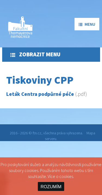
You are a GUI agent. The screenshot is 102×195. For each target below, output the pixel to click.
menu (87, 24)
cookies (66, 176)
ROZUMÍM (51, 186)
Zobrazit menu (35, 54)
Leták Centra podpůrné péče (40, 94)
